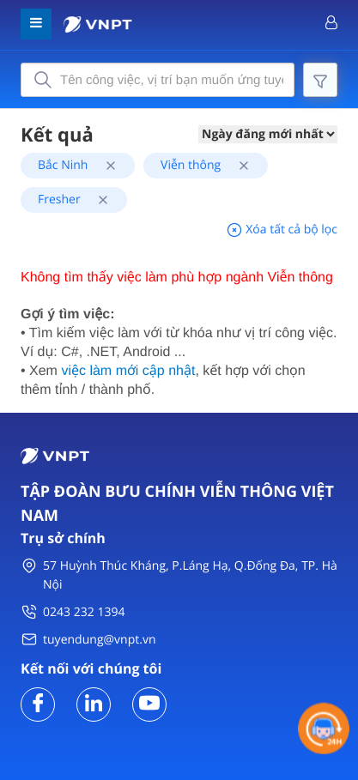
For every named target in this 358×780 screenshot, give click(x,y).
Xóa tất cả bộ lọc (281, 229)
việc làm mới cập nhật (128, 371)
